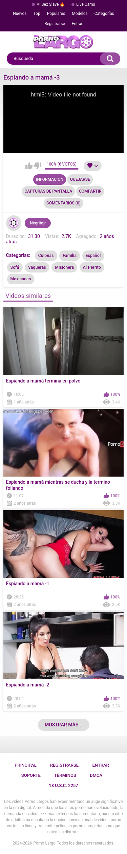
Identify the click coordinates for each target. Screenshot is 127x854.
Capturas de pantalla (48, 191)
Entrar (77, 23)
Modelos (79, 13)
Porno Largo (45, 843)
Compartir (90, 191)
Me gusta (29, 165)
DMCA (96, 775)
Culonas (46, 255)
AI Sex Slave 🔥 (51, 4)
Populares (56, 13)
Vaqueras (37, 267)
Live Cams (85, 4)
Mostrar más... (63, 724)
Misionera (64, 267)
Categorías (104, 13)
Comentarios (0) (63, 203)
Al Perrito (92, 267)
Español (93, 255)
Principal (26, 765)
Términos (65, 775)
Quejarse (80, 179)
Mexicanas (20, 279)
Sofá (14, 267)
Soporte (31, 775)
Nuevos (19, 13)
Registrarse (54, 23)
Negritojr (38, 223)
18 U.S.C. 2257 (63, 785)
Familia (70, 255)
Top (37, 13)
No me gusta (37, 165)
